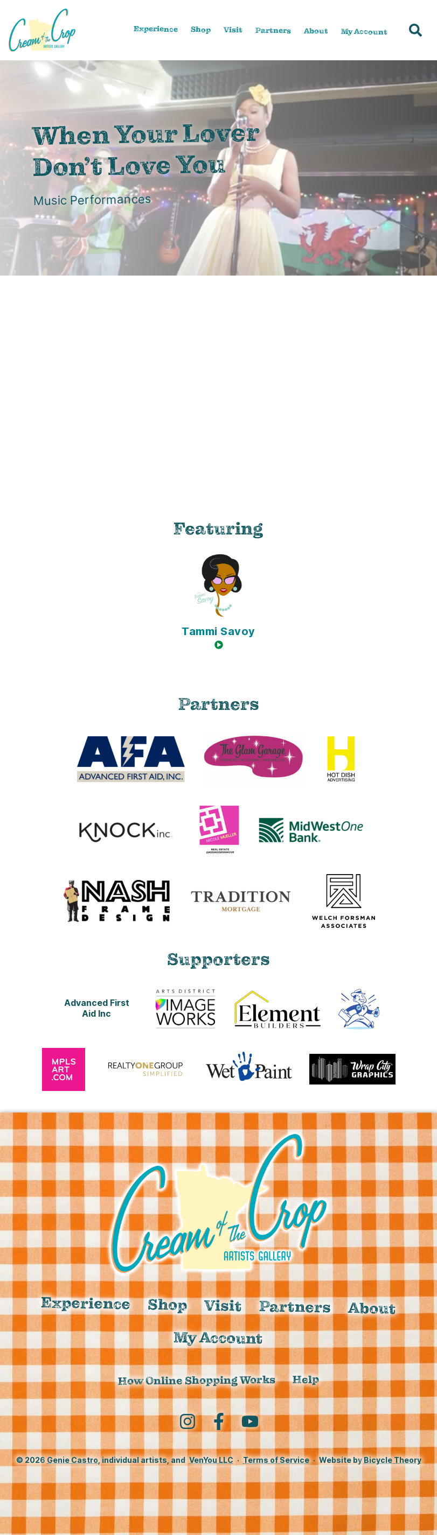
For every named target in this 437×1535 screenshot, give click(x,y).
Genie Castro (72, 1459)
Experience (156, 28)
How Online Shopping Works (196, 1380)
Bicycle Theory (392, 1459)
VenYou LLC (211, 1459)
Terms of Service (276, 1459)
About (316, 31)
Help (306, 1379)
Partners (273, 30)
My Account (364, 31)
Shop (201, 29)
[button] (415, 30)
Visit (233, 29)
